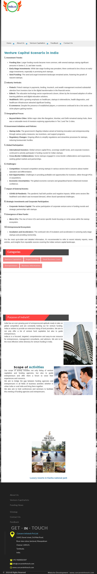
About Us (20, 43)
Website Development (58, 572)
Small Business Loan (51, 259)
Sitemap (14, 512)
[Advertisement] (60, 19)
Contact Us (68, 43)
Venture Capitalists (37, 43)
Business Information (31, 266)
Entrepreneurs (11, 266)
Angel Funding (32, 259)
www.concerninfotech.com (82, 572)
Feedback (54, 43)
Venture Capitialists (19, 500)
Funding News (16, 505)
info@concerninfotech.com (23, 564)
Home (9, 43)
